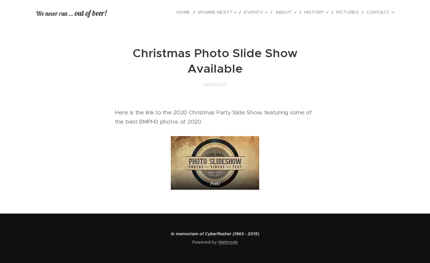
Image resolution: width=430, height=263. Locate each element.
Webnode (228, 242)
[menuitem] (206, 12)
